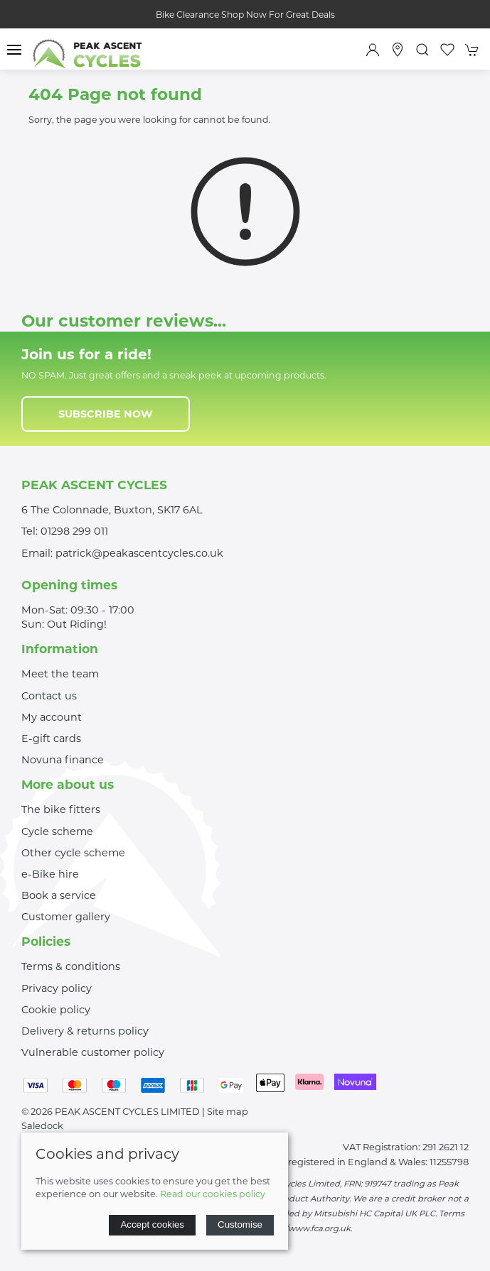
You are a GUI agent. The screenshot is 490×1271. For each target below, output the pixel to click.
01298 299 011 (74, 531)
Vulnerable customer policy (92, 1052)
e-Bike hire (50, 874)
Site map (227, 1111)
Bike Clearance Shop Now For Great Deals (245, 14)
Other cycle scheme (73, 852)
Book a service (58, 895)
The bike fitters (60, 809)
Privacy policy (56, 988)
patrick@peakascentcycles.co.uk (139, 553)
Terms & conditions (70, 966)
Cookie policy (55, 1009)
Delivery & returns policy (85, 1031)
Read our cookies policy (212, 1194)
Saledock (42, 1125)
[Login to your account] (373, 49)
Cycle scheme (57, 831)
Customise (240, 1224)
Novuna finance (62, 759)
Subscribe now (105, 414)
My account (51, 717)
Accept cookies (152, 1224)
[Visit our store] (397, 49)
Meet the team (60, 673)
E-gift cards (51, 738)
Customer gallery (65, 916)
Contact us (49, 695)
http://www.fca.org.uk (306, 1228)
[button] (14, 49)
